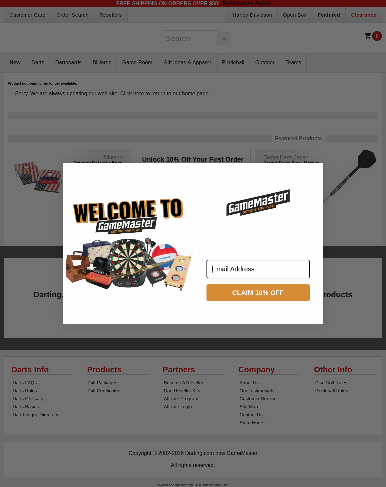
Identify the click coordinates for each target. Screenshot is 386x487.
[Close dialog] (315, 176)
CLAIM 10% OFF (257, 298)
